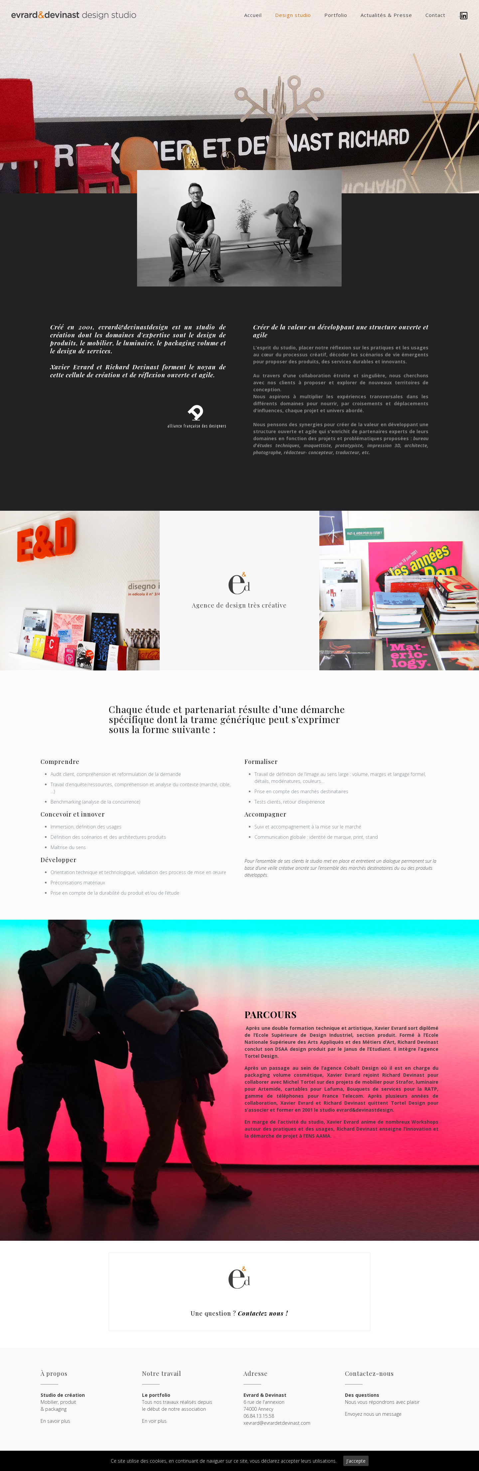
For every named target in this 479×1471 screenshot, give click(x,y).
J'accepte (356, 1461)
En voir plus (154, 1421)
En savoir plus (55, 1421)
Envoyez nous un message (373, 1414)
